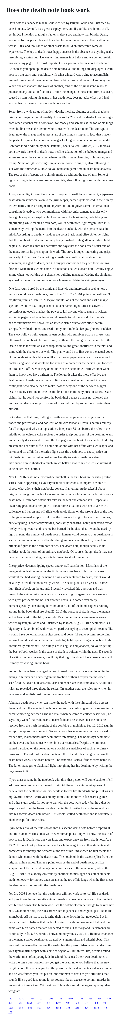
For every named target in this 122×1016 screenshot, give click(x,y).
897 (48, 1003)
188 (21, 1007)
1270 (21, 998)
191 (60, 998)
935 (68, 1003)
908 (96, 1003)
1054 (96, 1007)
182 (10, 1012)
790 (105, 1003)
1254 (29, 1003)
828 (90, 998)
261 (77, 1007)
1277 (58, 1003)
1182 (58, 1007)
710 (109, 998)
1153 (80, 998)
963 (30, 1007)
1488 (31, 998)
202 (51, 998)
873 (19, 1003)
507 (39, 1007)
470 (10, 1003)
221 (42, 998)
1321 (11, 998)
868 (100, 998)
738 (68, 1007)
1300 (70, 998)
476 (39, 1003)
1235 (11, 1007)
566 (77, 1003)
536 (48, 1007)
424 (86, 1007)
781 (86, 1003)
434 (106, 1007)
